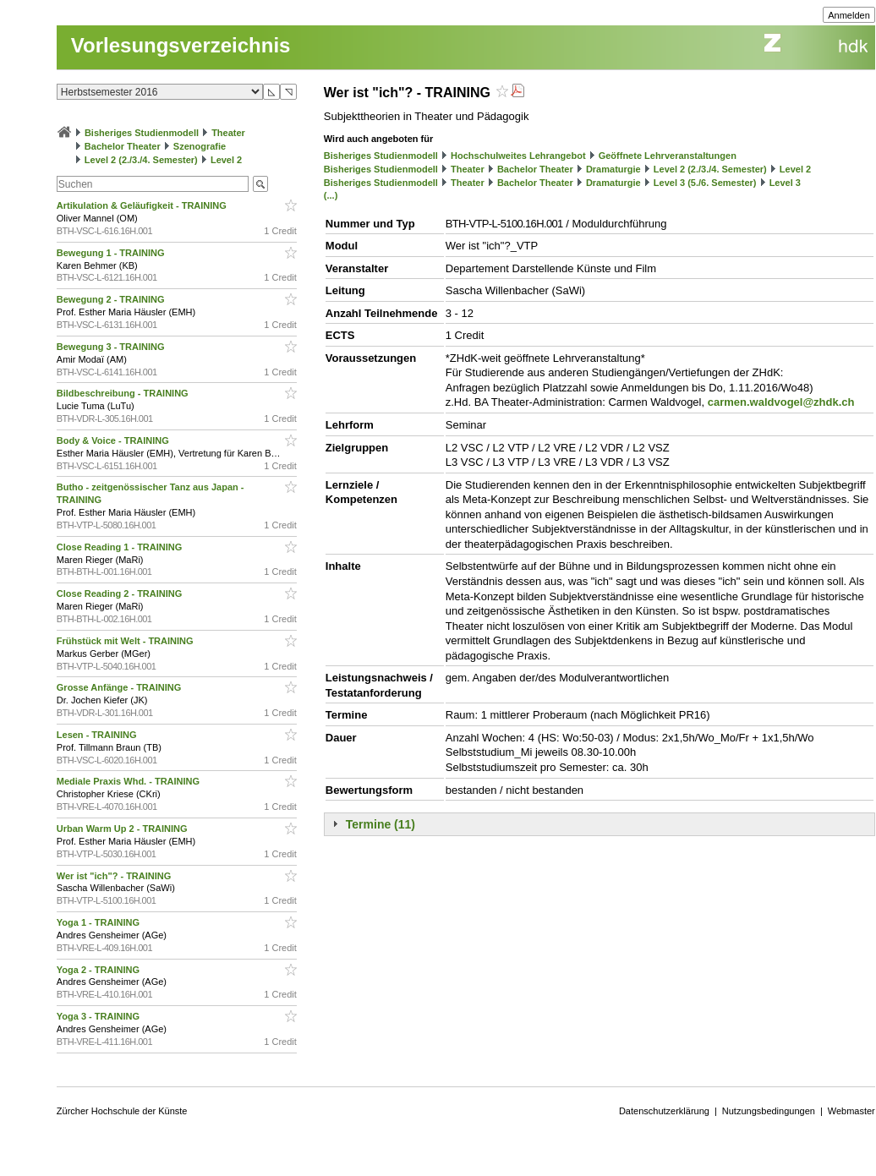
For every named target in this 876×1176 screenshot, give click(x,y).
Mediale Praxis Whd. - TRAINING (129, 781)
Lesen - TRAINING (98, 735)
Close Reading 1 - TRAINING (121, 547)
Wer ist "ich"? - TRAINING (115, 876)
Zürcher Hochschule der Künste (122, 1111)
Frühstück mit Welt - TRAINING (126, 641)
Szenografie (199, 146)
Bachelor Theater (123, 146)
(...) (331, 195)
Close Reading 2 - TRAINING (121, 593)
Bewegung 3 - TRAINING (112, 347)
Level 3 (785, 183)
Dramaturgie (613, 169)
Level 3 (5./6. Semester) (705, 183)
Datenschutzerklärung (664, 1111)
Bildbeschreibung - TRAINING (124, 393)
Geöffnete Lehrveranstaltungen (667, 155)
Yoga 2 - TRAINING (99, 970)
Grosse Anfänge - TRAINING (120, 687)
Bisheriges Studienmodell (142, 133)
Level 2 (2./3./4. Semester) (141, 160)
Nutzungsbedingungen (768, 1111)
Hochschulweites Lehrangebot (518, 155)
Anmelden (849, 15)
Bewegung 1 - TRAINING (112, 253)
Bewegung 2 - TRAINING (112, 299)
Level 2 (226, 160)
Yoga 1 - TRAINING (99, 922)
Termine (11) (380, 824)
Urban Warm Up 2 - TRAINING (123, 828)
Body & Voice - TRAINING (114, 440)
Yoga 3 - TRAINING (99, 1016)
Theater (228, 133)
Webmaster (851, 1111)
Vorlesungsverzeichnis (181, 45)
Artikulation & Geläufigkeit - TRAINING (143, 205)
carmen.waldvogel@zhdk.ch (781, 402)
